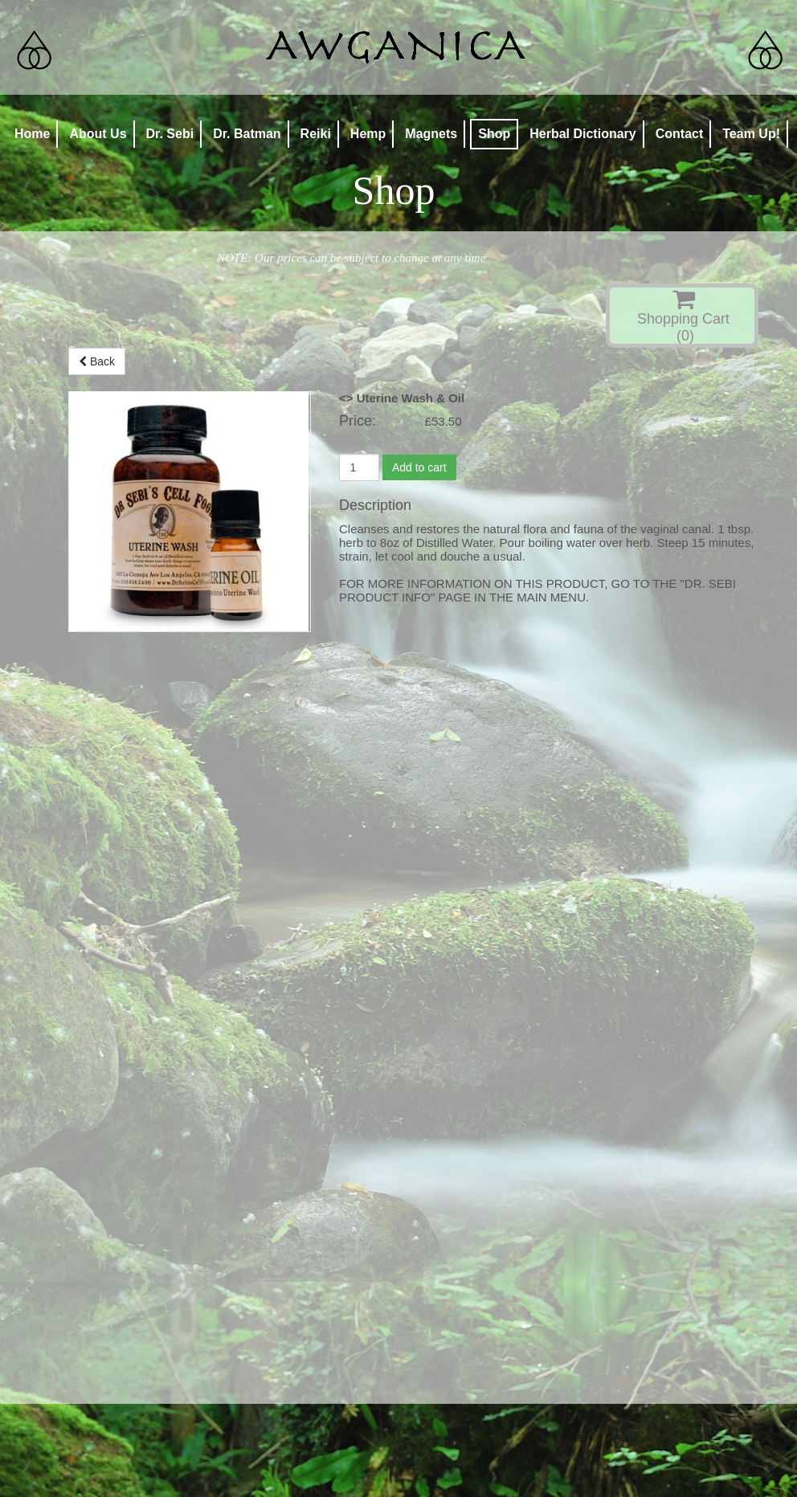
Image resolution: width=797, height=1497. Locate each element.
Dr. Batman (246, 134)
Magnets (431, 134)
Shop (494, 134)
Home (32, 134)
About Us (97, 134)
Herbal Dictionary (582, 134)
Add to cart (419, 467)
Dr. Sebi (170, 134)
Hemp (368, 134)
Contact (680, 134)
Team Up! (751, 134)
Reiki (315, 134)
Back (97, 361)
